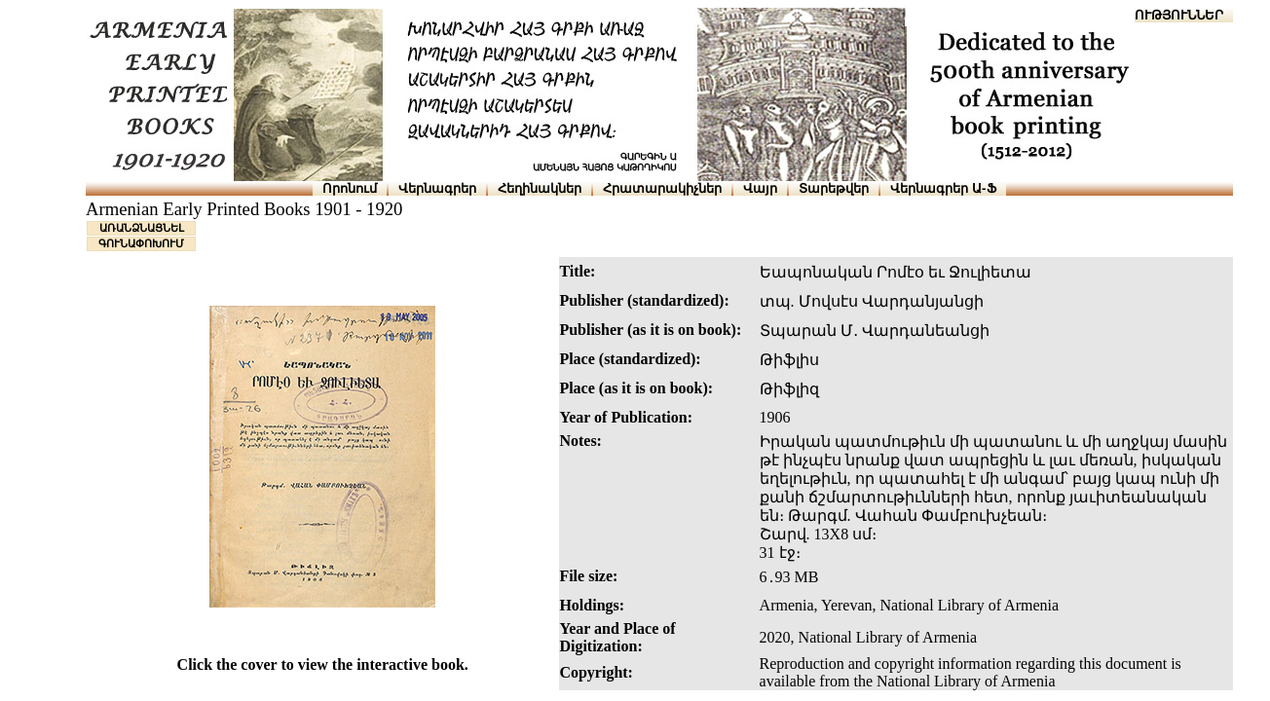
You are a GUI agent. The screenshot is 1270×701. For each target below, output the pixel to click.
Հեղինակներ (539, 188)
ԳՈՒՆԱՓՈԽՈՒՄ (141, 243)
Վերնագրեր (437, 188)
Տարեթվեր (834, 188)
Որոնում (349, 188)
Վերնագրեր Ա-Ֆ (942, 188)
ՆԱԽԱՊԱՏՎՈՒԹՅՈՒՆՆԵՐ (1140, 15)
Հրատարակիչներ (662, 188)
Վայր (760, 188)
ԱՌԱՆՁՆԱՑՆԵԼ (141, 228)
